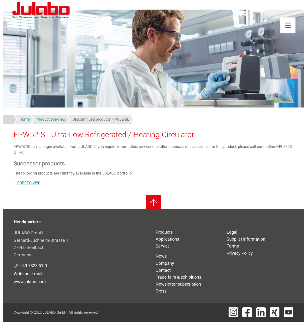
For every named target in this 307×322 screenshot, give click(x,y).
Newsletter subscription (178, 284)
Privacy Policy (240, 253)
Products (164, 232)
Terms (233, 246)
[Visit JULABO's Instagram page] (233, 312)
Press (161, 291)
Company (165, 263)
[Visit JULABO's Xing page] (274, 312)
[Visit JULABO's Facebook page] (247, 312)
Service (163, 246)
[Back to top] (153, 202)
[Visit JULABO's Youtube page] (288, 312)
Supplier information (246, 239)
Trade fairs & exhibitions (178, 277)
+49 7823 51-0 (33, 265)
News (161, 256)
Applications (167, 239)
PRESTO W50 (28, 183)
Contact (163, 270)
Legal (232, 232)
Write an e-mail (28, 273)
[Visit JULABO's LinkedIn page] (261, 312)
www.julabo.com (30, 281)
